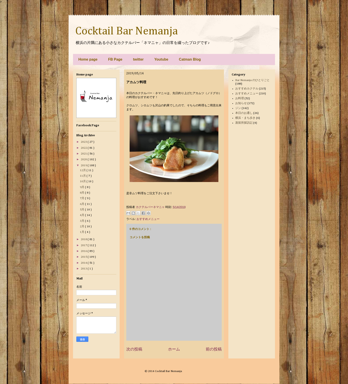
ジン (238, 108)
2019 (84, 165)
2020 (84, 159)
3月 (82, 221)
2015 (84, 256)
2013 (84, 268)
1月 (82, 232)
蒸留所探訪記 (244, 122)
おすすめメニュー (148, 219)
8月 (82, 192)
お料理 (239, 98)
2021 (84, 153)
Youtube (161, 59)
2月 (82, 226)
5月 (82, 209)
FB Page (115, 59)
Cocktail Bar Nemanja (126, 31)
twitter (138, 59)
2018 (84, 239)
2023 (84, 142)
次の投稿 (134, 349)
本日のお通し (244, 113)
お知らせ (241, 103)
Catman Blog (190, 59)
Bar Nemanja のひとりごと (252, 80)
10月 (83, 181)
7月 (82, 198)
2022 (84, 147)
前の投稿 (214, 349)
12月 (83, 170)
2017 (84, 245)
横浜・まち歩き (245, 118)
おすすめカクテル (246, 88)
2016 (84, 251)
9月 (82, 187)
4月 (82, 215)
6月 (82, 204)
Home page (87, 59)
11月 (83, 175)
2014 (84, 262)
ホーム (174, 349)
